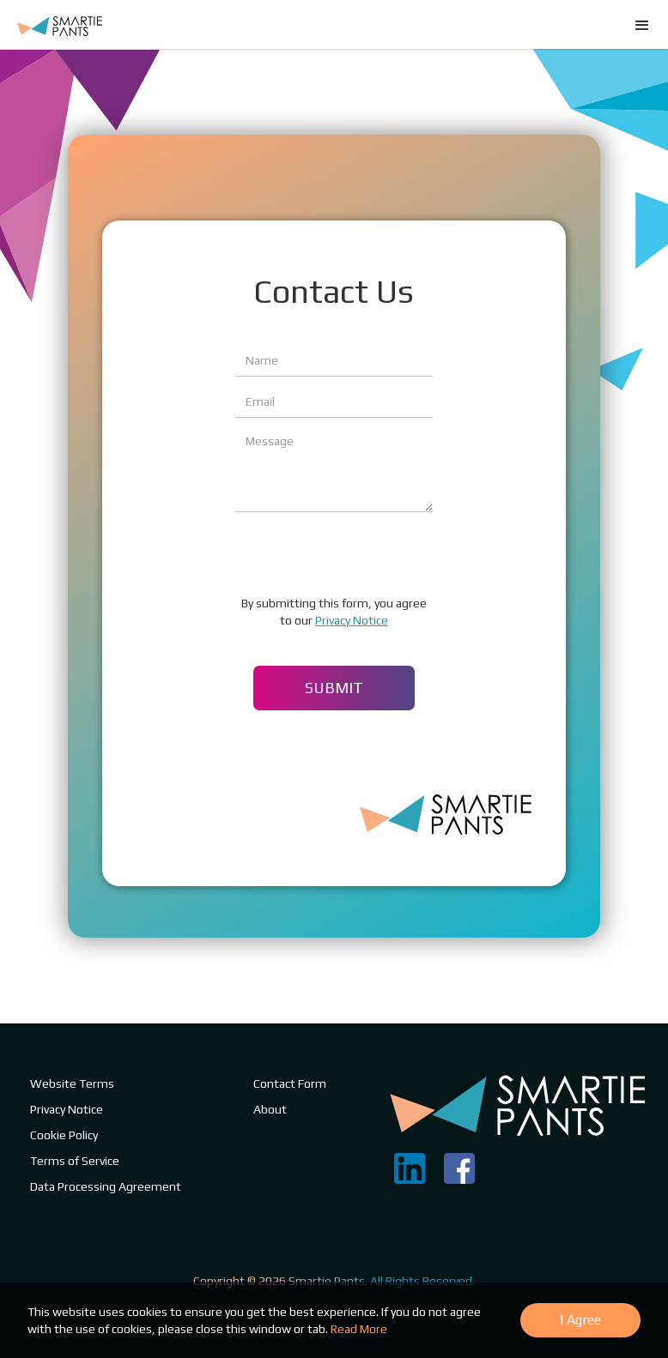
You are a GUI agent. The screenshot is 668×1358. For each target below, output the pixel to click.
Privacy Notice (351, 620)
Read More (359, 1329)
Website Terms (72, 1083)
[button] (642, 679)
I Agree (580, 1320)
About (270, 1109)
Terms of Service (74, 1161)
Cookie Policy (64, 1135)
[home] (59, 20)
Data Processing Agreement (105, 1186)
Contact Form (289, 1083)
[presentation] (365, 554)
